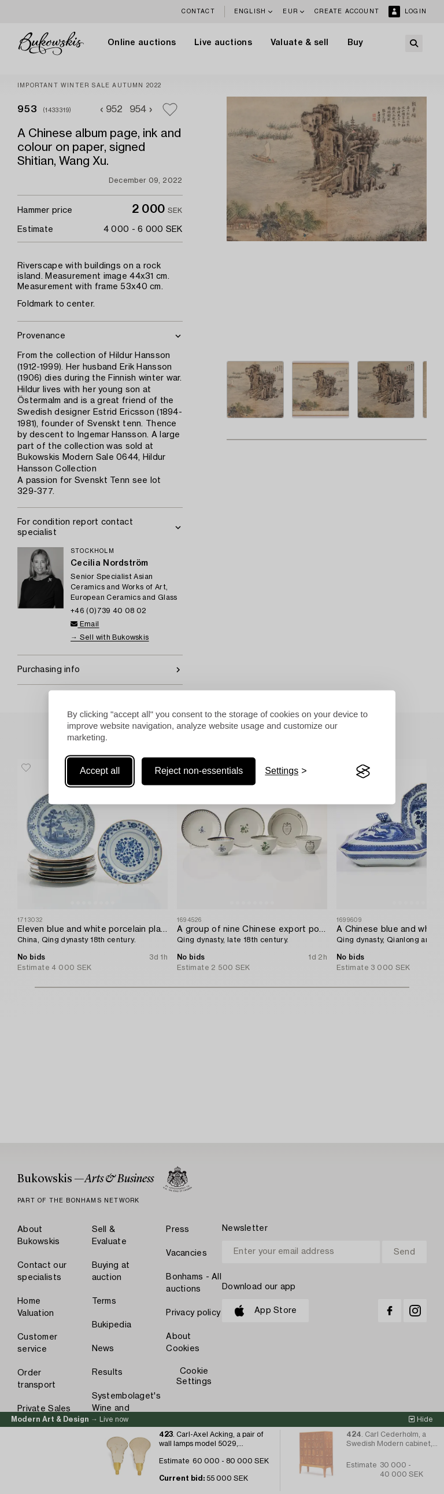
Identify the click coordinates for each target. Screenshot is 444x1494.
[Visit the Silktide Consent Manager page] (363, 771)
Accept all (100, 771)
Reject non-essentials (198, 771)
